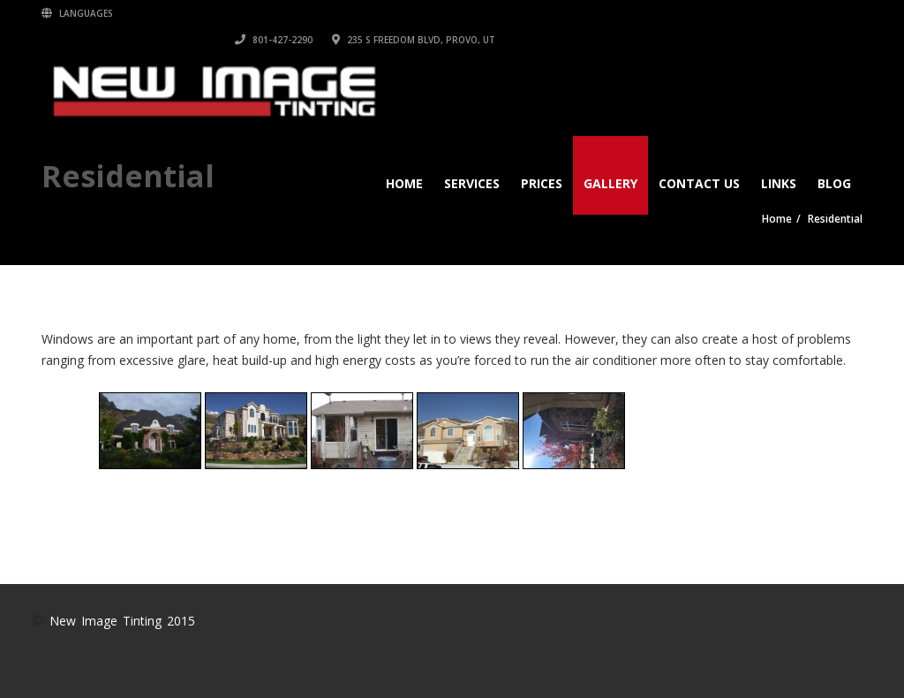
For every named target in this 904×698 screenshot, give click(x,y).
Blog (834, 156)
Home (404, 156)
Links (778, 156)
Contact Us (699, 156)
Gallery (610, 156)
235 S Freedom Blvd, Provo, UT (781, 13)
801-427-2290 (641, 13)
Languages (77, 13)
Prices (541, 156)
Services (472, 156)
